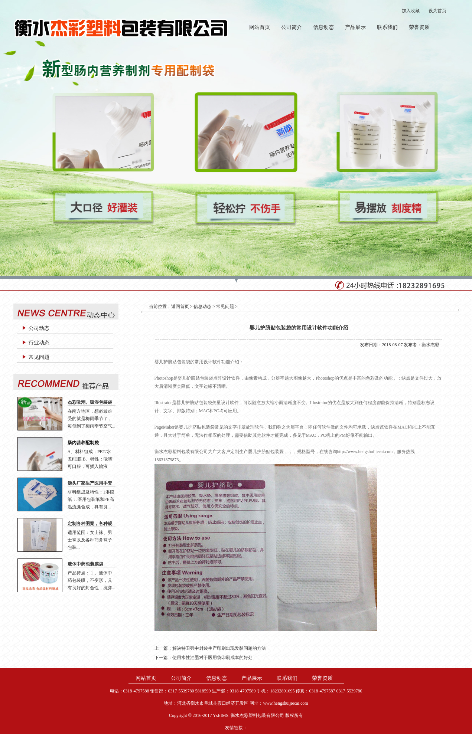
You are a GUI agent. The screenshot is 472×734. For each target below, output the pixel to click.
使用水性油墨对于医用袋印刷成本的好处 (212, 657)
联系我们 (387, 27)
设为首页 (437, 10)
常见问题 (39, 357)
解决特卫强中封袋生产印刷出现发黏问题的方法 (219, 648)
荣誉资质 (419, 27)
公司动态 (39, 328)
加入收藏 (411, 10)
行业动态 (39, 342)
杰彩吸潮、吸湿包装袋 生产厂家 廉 (90, 403)
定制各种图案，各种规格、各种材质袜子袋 (90, 524)
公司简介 (291, 27)
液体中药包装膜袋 (85, 564)
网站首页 (259, 27)
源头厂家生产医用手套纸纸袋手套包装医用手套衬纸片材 (90, 483)
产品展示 (355, 27)
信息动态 (323, 27)
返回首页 (180, 306)
